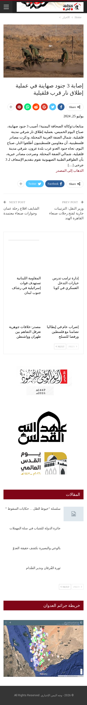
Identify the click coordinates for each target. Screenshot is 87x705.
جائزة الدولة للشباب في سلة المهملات (35, 528)
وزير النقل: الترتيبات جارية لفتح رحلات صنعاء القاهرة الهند (66, 213)
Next (60, 346)
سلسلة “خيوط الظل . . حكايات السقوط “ (33, 508)
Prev (72, 346)
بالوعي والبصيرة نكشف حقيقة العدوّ (37, 548)
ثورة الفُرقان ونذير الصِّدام (43, 568)
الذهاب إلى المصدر (70, 170)
